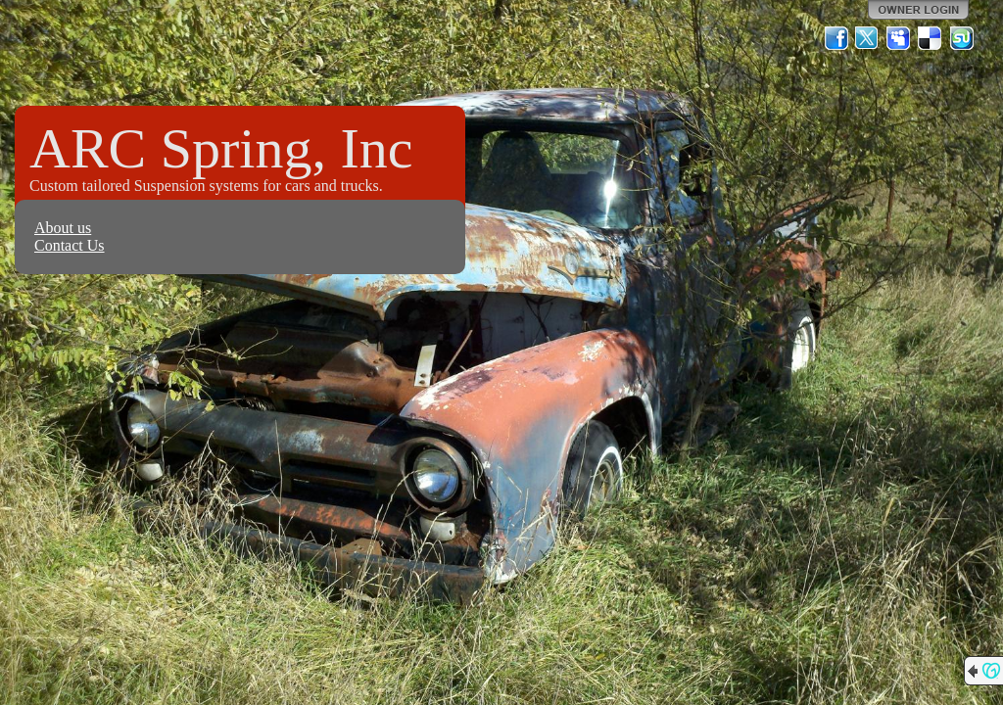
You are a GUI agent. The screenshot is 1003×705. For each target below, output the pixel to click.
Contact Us (69, 245)
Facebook (836, 38)
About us (62, 227)
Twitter (868, 38)
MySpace (899, 38)
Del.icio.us (930, 38)
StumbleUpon (962, 38)
